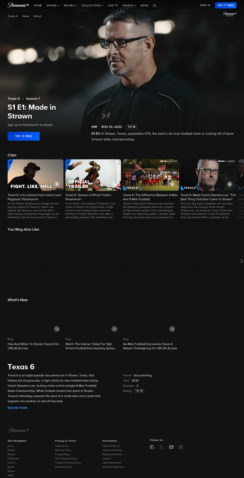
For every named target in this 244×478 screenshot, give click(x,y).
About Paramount (112, 463)
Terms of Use (62, 446)
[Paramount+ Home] (18, 430)
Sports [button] (128, 5)
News (144, 5)
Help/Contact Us (111, 446)
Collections (13, 459)
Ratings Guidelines (112, 454)
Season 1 (33, 98)
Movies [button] (69, 5)
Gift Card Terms (63, 450)
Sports (11, 467)
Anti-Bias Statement (113, 467)
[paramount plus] (18, 5)
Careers (107, 459)
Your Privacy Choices (66, 459)
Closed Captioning (112, 450)
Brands (11, 471)
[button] (35, 189)
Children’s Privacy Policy (68, 463)
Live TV (113, 5)
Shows (11, 450)
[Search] (155, 5)
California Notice (63, 467)
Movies (11, 454)
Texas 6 (13, 16)
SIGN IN (205, 5)
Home (38, 5)
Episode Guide (17, 407)
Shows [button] (52, 5)
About (37, 16)
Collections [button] (92, 5)
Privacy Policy (62, 454)
